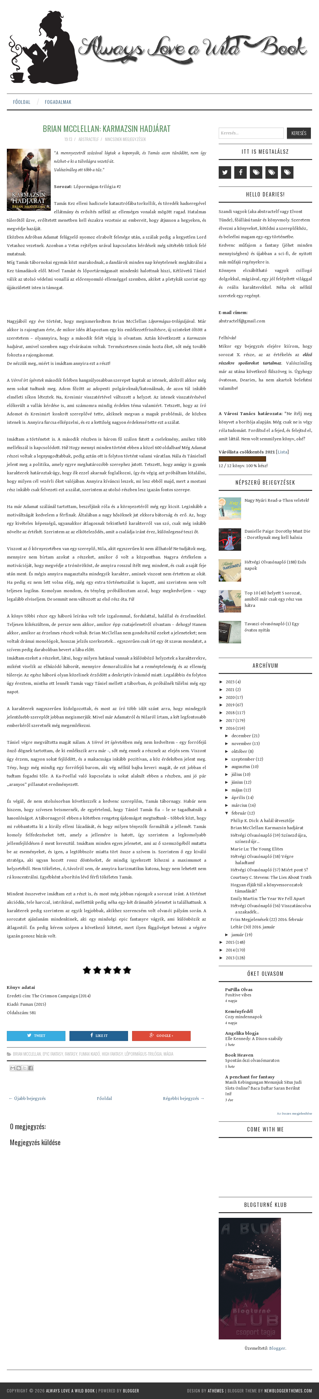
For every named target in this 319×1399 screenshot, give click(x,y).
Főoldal (22, 101)
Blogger (277, 1348)
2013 (231, 958)
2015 (231, 942)
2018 (231, 712)
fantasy (71, 1054)
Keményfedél (239, 1011)
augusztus (241, 766)
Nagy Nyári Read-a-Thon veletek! (277, 500)
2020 (231, 697)
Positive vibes (238, 995)
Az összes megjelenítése (294, 1113)
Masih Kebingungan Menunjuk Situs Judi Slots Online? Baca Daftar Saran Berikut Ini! (263, 1088)
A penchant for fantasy (250, 1077)
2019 (231, 705)
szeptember (243, 759)
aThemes (216, 1390)
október (239, 751)
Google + (161, 1035)
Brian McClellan (27, 1054)
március (239, 805)
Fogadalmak (58, 101)
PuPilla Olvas (239, 989)
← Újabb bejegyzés (27, 1098)
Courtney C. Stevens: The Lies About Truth (271, 877)
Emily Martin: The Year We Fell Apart (268, 898)
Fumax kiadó (89, 1054)
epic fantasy (53, 1054)
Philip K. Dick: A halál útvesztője (262, 820)
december (241, 735)
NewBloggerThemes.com (288, 1390)
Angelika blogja (242, 1033)
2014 (231, 950)
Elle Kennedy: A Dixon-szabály (254, 1038)
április (238, 797)
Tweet (36, 1035)
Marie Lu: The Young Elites (257, 849)
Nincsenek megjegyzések (126, 139)
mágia (168, 1054)
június (237, 782)
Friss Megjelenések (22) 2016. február (267, 919)
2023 (231, 682)
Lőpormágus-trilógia (143, 1054)
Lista (282, 452)
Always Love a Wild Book (70, 1390)
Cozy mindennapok (243, 1016)
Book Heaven (239, 1055)
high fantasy (112, 1054)
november (241, 743)
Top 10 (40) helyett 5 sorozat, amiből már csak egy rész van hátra (273, 599)
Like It (98, 1035)
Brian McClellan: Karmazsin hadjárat (107, 128)
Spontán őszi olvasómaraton (252, 1060)
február (239, 813)
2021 (231, 689)
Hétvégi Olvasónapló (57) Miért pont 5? (269, 870)
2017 (231, 720)
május (237, 790)
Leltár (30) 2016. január (253, 927)
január (238, 934)
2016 (231, 728)
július (237, 774)
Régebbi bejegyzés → (184, 1098)
